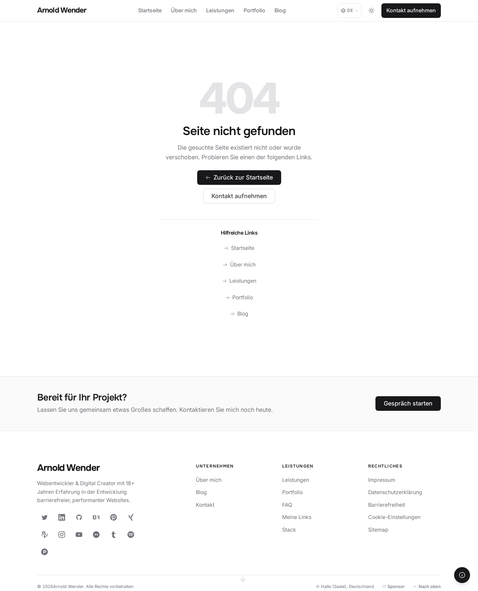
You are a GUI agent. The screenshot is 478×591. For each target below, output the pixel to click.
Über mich (184, 10)
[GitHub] (79, 517)
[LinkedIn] (61, 517)
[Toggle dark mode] (371, 10)
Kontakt (205, 505)
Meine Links (296, 517)
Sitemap (378, 530)
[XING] (130, 517)
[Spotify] (130, 534)
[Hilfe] (462, 575)
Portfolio (254, 10)
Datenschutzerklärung (395, 492)
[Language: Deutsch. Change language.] (349, 10)
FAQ (287, 505)
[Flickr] (96, 534)
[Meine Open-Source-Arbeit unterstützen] (393, 586)
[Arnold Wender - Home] (62, 11)
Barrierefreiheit (386, 505)
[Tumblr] (113, 534)
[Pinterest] (113, 517)
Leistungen (220, 10)
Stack (289, 530)
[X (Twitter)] (44, 517)
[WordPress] (44, 534)
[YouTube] (79, 534)
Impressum (381, 480)
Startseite (150, 10)
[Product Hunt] (44, 552)
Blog (280, 10)
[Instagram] (61, 534)
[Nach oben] (427, 586)
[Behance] (96, 517)
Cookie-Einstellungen (394, 517)
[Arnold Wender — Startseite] (90, 468)
